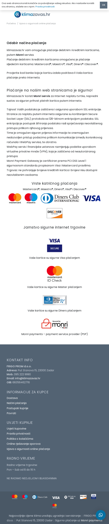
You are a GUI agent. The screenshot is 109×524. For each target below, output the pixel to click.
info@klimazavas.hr (27, 378)
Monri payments (91, 520)
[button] (101, 515)
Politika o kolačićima (20, 439)
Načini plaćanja (16, 403)
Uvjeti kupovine (16, 429)
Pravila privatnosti (18, 434)
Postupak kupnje (17, 408)
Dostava (12, 398)
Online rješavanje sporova (23, 444)
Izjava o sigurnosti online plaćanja (28, 449)
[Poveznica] (33, 14)
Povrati (11, 413)
